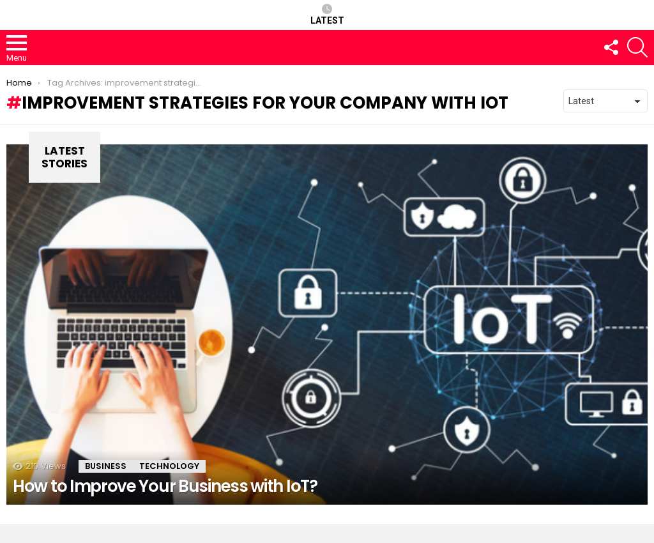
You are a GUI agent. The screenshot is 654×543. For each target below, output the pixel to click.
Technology (169, 466)
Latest (327, 15)
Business (105, 466)
